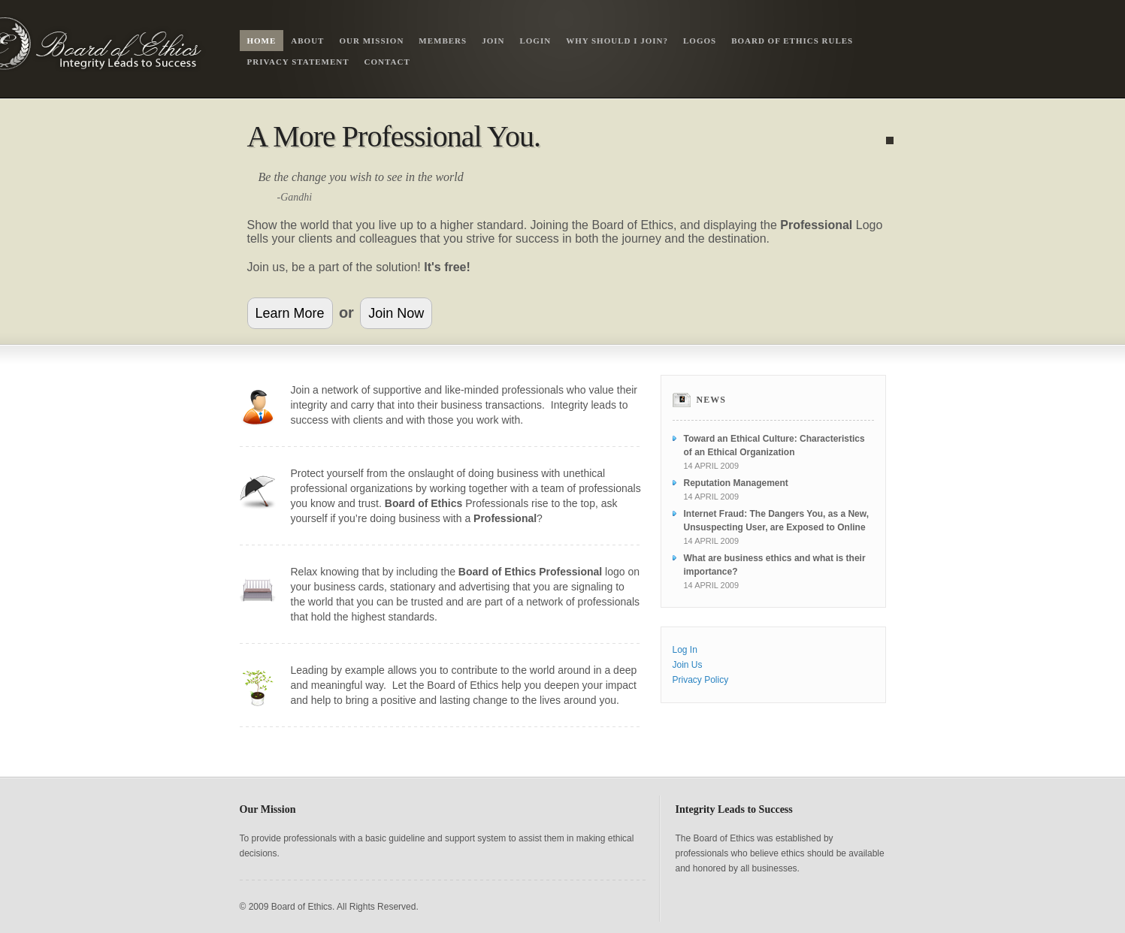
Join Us (688, 665)
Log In (685, 650)
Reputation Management (736, 483)
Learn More (290, 313)
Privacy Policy (701, 680)
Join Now (396, 313)
